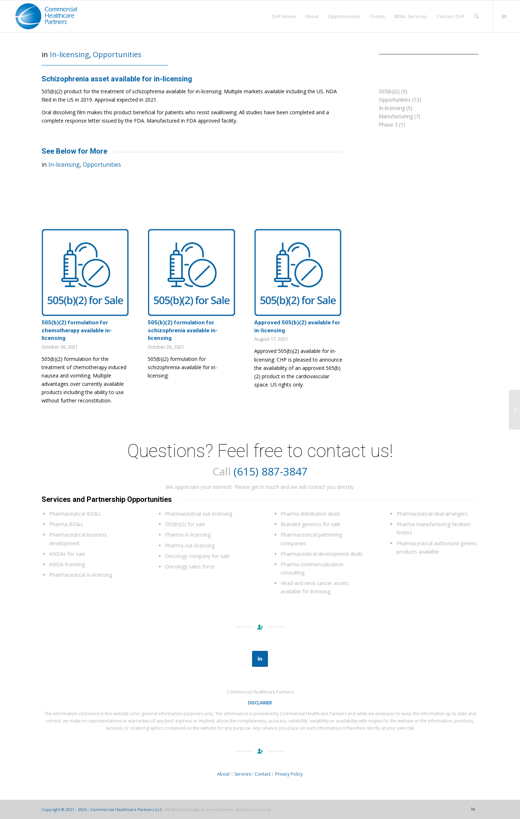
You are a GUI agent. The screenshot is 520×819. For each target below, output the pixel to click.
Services (242, 774)
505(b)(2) (389, 91)
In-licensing (69, 54)
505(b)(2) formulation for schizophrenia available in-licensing (183, 330)
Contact (262, 774)
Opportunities (117, 54)
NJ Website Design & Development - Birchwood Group (218, 809)
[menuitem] (283, 16)
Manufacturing (396, 116)
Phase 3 (388, 124)
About (223, 774)
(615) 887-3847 (271, 471)
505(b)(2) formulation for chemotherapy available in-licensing (77, 330)
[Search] (476, 16)
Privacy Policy (289, 774)
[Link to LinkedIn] (504, 15)
